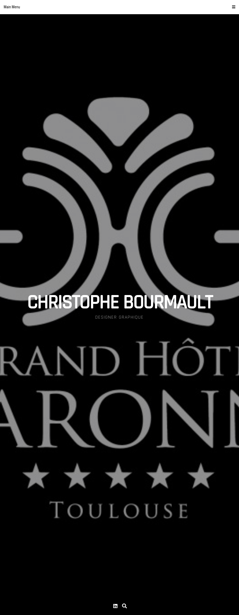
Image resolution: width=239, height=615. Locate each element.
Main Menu (119, 7)
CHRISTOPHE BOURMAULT (119, 302)
